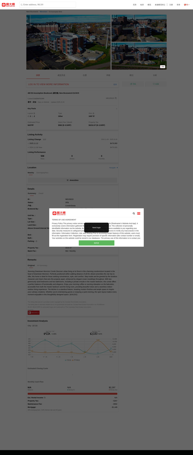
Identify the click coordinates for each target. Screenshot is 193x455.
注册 (171, 5)
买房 (134, 5)
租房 (142, 5)
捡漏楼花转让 (160, 5)
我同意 (96, 243)
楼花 (149, 5)
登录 (178, 5)
